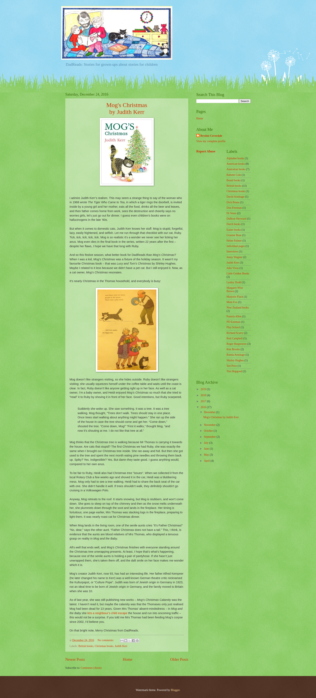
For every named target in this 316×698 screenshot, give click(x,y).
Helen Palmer (234, 240)
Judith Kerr (121, 646)
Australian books (236, 169)
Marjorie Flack (235, 296)
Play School (233, 327)
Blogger (175, 690)
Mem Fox (232, 302)
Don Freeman (234, 207)
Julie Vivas (233, 268)
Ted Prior (232, 365)
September (210, 436)
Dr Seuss (231, 213)
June (207, 448)
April (207, 460)
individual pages (236, 246)
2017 (204, 401)
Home (127, 659)
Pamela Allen (234, 316)
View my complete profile (210, 141)
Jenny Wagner (234, 257)
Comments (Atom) (91, 667)
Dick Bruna (233, 202)
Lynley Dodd (234, 282)
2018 (204, 395)
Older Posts (179, 659)
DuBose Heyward (236, 218)
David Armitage (235, 196)
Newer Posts (75, 659)
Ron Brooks (233, 349)
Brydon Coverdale (211, 135)
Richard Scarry (235, 332)
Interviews (232, 251)
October (209, 430)
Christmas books (104, 646)
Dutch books (234, 224)
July (206, 442)
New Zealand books (238, 307)
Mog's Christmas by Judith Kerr (221, 417)
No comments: (106, 640)
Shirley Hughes (235, 360)
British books (85, 646)
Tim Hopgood (234, 371)
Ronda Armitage (236, 354)
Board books (234, 180)
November (210, 424)
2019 (204, 389)
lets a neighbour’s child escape (107, 613)
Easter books (234, 229)
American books (236, 163)
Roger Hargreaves (237, 343)
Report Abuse (205, 151)
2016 (204, 407)
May (207, 454)
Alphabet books (235, 158)
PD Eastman (233, 321)
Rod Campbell (235, 338)
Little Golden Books (238, 273)
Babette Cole (234, 174)
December (210, 412)
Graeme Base (234, 235)
